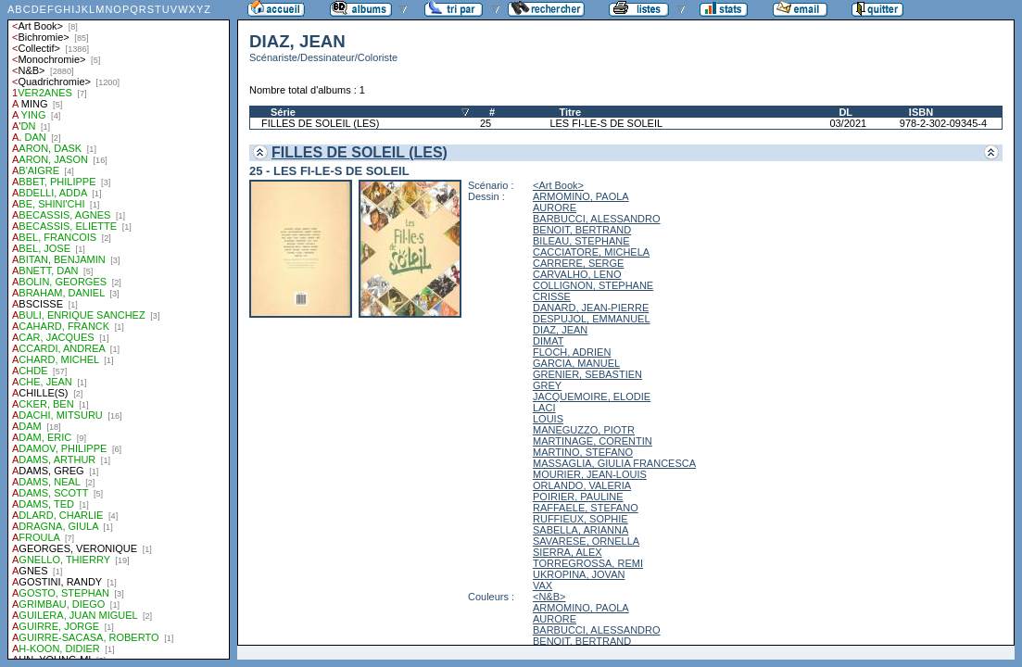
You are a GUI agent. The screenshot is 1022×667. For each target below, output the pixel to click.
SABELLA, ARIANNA (580, 529)
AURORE (554, 207)
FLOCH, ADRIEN (572, 352)
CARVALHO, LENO (577, 274)
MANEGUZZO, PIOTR (584, 429)
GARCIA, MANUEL (576, 363)
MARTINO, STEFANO (583, 452)
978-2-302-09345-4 (943, 123)
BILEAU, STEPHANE (581, 240)
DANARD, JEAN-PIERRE (591, 307)
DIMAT (548, 340)
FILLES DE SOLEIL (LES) (320, 123)
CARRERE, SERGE (578, 263)
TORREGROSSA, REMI (588, 563)
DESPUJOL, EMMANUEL (591, 318)
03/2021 (847, 123)
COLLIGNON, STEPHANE (593, 285)
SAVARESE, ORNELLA (586, 541)
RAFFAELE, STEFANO (585, 507)
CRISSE (552, 296)
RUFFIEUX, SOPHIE (580, 518)
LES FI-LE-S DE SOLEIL (605, 123)
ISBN (921, 112)
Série (283, 112)
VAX (542, 585)
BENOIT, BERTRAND (582, 229)
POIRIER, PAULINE (578, 496)
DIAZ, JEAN (560, 329)
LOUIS (548, 418)
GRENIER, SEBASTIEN (587, 374)
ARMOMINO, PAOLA (581, 196)
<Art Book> (558, 185)
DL (845, 112)
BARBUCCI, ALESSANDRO (597, 218)
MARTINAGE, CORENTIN (592, 441)
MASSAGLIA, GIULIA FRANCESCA (614, 463)
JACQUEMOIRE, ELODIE (591, 396)
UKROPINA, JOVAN (579, 574)
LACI (544, 407)
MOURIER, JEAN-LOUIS (590, 474)
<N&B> (549, 596)
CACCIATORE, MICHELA (591, 252)
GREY (547, 385)
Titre (570, 112)
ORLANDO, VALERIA (582, 485)
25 (485, 123)
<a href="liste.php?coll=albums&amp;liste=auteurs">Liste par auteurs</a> (118, 330)
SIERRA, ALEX (567, 552)
